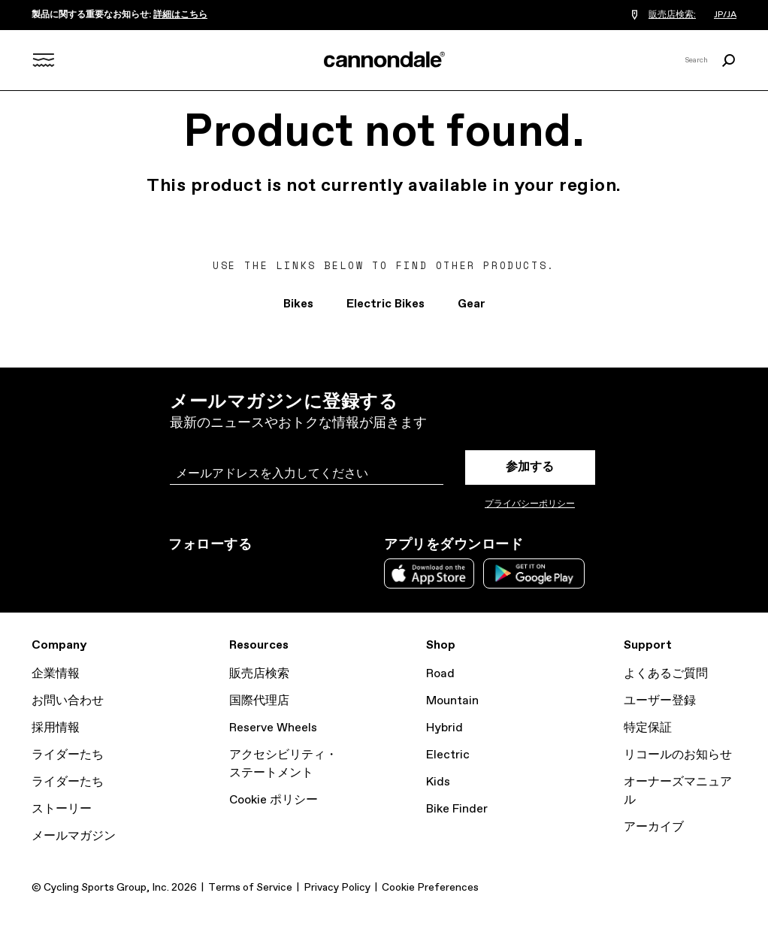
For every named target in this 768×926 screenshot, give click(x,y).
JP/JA (725, 15)
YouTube (277, 572)
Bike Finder (457, 809)
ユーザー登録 (660, 701)
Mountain (452, 701)
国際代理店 (259, 701)
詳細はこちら (180, 15)
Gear (471, 304)
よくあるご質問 (666, 674)
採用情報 (56, 728)
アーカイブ (654, 827)
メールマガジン (74, 836)
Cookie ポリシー (273, 800)
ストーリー (62, 809)
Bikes (298, 304)
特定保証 (648, 728)
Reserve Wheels (273, 728)
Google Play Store (534, 573)
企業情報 (56, 674)
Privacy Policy (337, 887)
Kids (438, 782)
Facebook (243, 572)
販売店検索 (259, 674)
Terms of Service (250, 887)
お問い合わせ (68, 701)
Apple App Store (429, 573)
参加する (530, 467)
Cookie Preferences (430, 887)
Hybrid (444, 728)
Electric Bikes (385, 304)
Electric (448, 755)
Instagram (177, 572)
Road (440, 674)
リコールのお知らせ (678, 755)
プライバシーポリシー (530, 504)
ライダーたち (68, 755)
